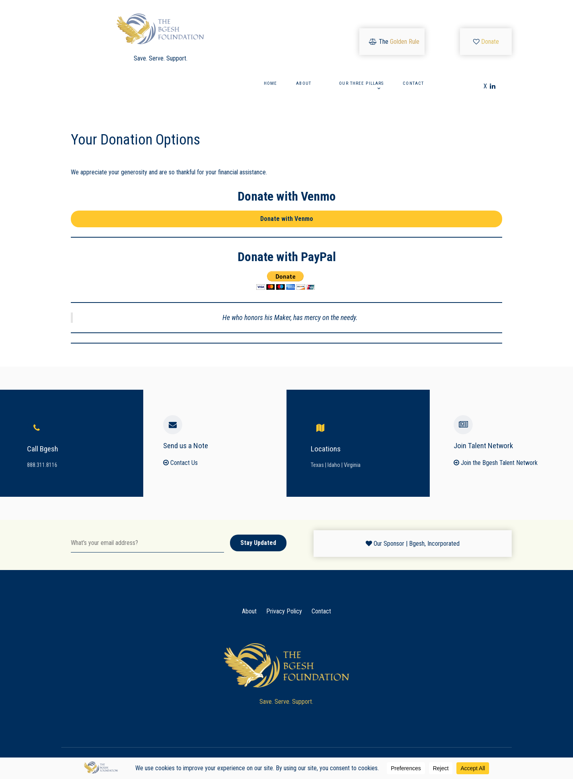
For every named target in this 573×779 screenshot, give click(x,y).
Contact (321, 611)
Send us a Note (185, 445)
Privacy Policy (284, 611)
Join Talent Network (483, 445)
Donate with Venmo (286, 219)
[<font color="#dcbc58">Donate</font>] (486, 41)
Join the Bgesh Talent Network (496, 463)
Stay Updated (258, 543)
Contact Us (180, 463)
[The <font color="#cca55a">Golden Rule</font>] (394, 41)
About (249, 611)
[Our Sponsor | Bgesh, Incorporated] (413, 543)
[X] (486, 86)
